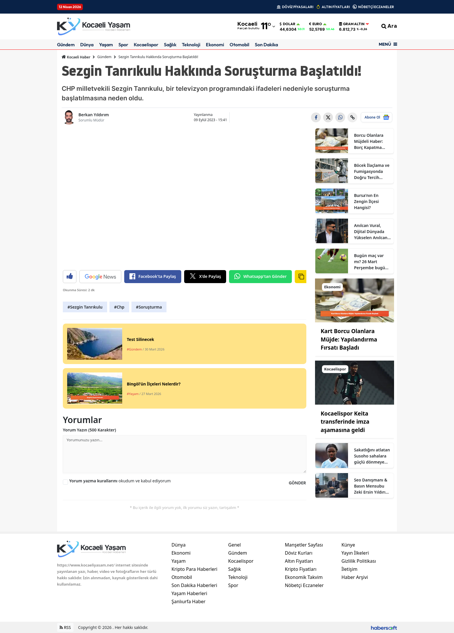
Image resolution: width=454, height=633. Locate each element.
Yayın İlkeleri (355, 553)
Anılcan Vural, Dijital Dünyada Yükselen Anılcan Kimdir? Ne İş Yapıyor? (370, 232)
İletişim (349, 569)
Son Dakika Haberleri (194, 585)
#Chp (119, 307)
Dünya (87, 44)
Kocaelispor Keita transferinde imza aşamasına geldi (345, 422)
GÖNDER (297, 483)
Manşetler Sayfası (304, 545)
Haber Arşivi (354, 577)
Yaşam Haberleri (189, 593)
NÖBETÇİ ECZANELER (376, 7)
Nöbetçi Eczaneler (304, 585)
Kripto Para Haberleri (194, 569)
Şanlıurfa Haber (188, 601)
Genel (234, 545)
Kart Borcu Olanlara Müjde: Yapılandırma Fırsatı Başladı (349, 339)
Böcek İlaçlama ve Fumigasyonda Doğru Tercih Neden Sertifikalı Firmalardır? (372, 171)
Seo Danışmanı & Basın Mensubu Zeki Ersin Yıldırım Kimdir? (371, 486)
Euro (315, 24)
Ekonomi (215, 44)
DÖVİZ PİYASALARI (297, 7)
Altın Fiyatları (299, 561)
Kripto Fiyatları (300, 569)
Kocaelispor (146, 44)
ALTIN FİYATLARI (336, 7)
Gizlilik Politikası (358, 561)
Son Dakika (266, 44)
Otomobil (239, 44)
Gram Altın (352, 24)
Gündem (66, 44)
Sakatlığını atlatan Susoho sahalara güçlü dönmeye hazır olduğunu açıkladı (372, 456)
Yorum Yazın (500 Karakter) (89, 430)
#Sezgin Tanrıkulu (84, 307)
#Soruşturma (149, 307)
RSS (65, 627)
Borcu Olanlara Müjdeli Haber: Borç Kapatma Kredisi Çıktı (369, 141)
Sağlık (170, 44)
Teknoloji (191, 44)
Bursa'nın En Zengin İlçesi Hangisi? (366, 201)
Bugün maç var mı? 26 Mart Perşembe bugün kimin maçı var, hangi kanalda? (371, 262)
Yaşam (106, 44)
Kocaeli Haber (76, 57)
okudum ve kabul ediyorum (120, 480)
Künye (348, 545)
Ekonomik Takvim (304, 577)
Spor (123, 44)
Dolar (287, 24)
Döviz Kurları (298, 553)
